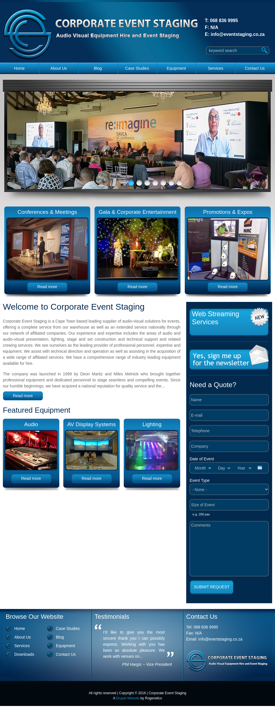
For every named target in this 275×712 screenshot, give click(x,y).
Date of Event (202, 459)
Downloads (24, 654)
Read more (47, 286)
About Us (58, 68)
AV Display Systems (91, 424)
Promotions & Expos (227, 212)
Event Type (200, 480)
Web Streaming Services (215, 318)
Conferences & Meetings (47, 212)
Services (215, 68)
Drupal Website (128, 698)
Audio (31, 424)
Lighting (152, 424)
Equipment (176, 68)
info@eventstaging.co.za (237, 34)
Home (19, 68)
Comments (229, 549)
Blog (98, 68)
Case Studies (137, 68)
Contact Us (255, 68)
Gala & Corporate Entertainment (137, 212)
